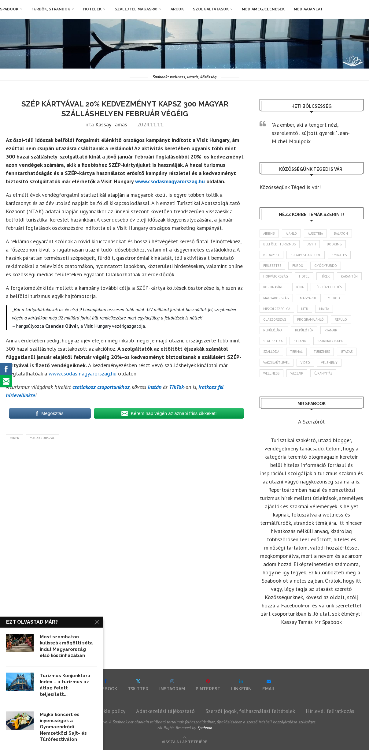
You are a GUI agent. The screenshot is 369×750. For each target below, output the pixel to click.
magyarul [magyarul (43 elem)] (308, 298)
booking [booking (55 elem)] (334, 244)
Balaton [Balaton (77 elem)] (341, 233)
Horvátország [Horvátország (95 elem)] (276, 276)
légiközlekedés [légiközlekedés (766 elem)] (328, 287)
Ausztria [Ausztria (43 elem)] (315, 233)
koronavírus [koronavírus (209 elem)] (275, 287)
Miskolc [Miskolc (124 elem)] (334, 298)
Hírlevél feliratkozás (330, 711)
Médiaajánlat (308, 9)
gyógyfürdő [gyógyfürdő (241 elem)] (326, 265)
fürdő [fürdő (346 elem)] (298, 265)
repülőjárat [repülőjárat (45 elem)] (274, 330)
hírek (14, 438)
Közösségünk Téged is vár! (290, 187)
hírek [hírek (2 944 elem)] (325, 276)
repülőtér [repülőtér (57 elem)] (304, 330)
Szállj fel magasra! (136, 9)
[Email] (268, 685)
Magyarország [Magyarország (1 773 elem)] (276, 298)
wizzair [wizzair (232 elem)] (297, 373)
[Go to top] (184, 741)
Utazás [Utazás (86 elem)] (347, 352)
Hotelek (92, 9)
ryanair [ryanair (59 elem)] (331, 330)
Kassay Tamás (111, 124)
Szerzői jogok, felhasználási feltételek (250, 711)
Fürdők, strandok (50, 9)
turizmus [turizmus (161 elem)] (322, 352)
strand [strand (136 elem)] (300, 341)
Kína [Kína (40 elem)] (300, 287)
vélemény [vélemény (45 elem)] (329, 362)
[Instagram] (172, 685)
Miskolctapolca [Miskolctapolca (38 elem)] (277, 309)
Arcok (177, 9)
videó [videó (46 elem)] (305, 362)
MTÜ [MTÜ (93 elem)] (304, 309)
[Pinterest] (208, 685)
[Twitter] (138, 685)
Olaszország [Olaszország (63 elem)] (275, 319)
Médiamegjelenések (263, 9)
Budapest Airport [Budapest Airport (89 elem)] (306, 255)
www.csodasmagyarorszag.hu (170, 181)
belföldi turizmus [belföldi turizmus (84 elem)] (280, 244)
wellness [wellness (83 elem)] (272, 373)
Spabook (9, 9)
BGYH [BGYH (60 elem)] (311, 244)
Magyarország (42, 438)
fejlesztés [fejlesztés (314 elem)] (273, 265)
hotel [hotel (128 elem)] (304, 276)
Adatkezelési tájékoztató (165, 711)
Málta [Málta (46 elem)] (324, 309)
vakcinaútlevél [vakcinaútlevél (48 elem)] (277, 362)
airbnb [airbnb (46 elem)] (269, 233)
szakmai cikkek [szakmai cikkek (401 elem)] (330, 341)
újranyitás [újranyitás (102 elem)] (324, 373)
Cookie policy (110, 711)
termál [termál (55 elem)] (296, 352)
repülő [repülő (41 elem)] (341, 319)
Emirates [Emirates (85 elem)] (339, 255)
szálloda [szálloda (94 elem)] (271, 352)
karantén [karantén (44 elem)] (349, 276)
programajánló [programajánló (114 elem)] (310, 319)
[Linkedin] (241, 685)
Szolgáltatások (211, 9)
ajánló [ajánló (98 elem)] (291, 233)
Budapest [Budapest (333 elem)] (272, 255)
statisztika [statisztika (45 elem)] (273, 341)
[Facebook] (105, 685)
